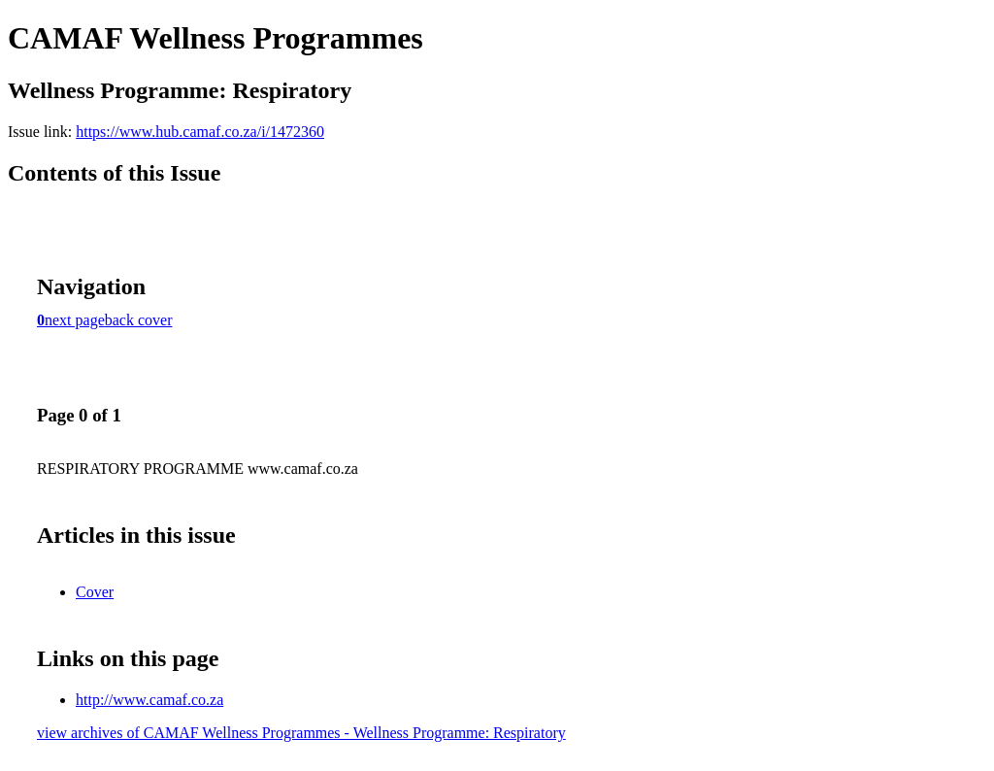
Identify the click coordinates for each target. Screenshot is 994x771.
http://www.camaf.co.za (149, 699)
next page (75, 320)
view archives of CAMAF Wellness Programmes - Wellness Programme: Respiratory (301, 732)
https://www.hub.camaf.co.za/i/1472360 (200, 131)
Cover (95, 592)
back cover (139, 320)
